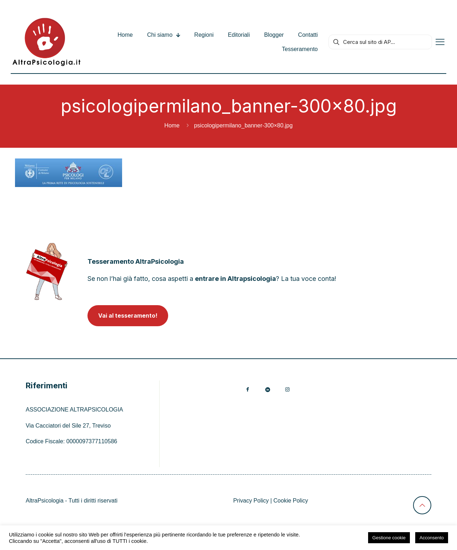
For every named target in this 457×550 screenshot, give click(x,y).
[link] (47, 271)
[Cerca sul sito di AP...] (380, 42)
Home (172, 125)
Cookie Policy (290, 501)
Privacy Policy (251, 501)
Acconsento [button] (432, 537)
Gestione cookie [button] (389, 537)
